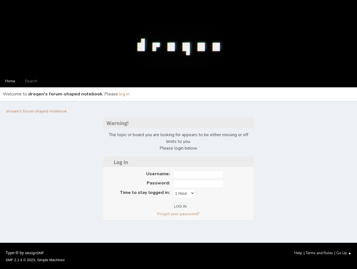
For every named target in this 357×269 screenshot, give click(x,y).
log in (124, 94)
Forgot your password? (178, 214)
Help (298, 253)
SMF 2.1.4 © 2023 (20, 260)
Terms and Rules (319, 253)
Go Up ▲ (343, 253)
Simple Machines (51, 260)
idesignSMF (34, 253)
